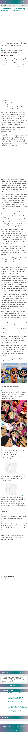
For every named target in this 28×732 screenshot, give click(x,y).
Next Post (5, 672)
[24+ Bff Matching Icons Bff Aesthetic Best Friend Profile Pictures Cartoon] (4, 694)
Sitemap (23, 726)
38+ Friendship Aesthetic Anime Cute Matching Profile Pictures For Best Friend (17, 707)
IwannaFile (4, 2)
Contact (10, 726)
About (4, 726)
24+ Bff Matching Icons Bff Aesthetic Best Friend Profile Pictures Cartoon (16, 693)
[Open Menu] (23, 2)
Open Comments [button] (14, 685)
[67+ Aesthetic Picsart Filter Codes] (4, 703)
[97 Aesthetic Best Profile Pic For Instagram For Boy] (4, 712)
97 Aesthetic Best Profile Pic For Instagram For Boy (15, 711)
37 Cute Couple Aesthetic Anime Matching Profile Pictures (15, 698)
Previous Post (22, 672)
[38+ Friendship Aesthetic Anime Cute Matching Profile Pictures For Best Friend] (4, 707)
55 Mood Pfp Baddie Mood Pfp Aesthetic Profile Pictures (13, 10)
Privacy (16, 726)
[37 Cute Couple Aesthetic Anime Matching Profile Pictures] (4, 699)
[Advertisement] (14, 27)
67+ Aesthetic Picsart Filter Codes (16, 701)
